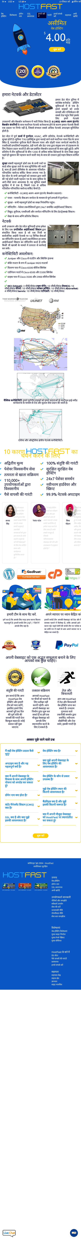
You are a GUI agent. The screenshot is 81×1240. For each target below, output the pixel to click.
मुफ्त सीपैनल (56, 940)
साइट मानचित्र (57, 984)
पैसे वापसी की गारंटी (59, 958)
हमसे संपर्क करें (58, 15)
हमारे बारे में (41, 15)
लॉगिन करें (77, 1)
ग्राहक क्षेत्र (55, 978)
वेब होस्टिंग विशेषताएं (59, 931)
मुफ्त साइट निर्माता (58, 934)
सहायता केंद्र (56, 975)
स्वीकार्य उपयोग (57, 903)
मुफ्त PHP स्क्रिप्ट (58, 937)
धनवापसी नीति (57, 910)
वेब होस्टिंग (3, 15)
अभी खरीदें (75, 15)
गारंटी (49, 15)
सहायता (68, 15)
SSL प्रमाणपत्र (30, 15)
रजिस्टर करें (65, 1)
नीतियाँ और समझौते (59, 900)
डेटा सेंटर (55, 955)
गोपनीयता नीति (57, 913)
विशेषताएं (13, 15)
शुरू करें (57, 49)
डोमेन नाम (21, 15)
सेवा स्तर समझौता (58, 916)
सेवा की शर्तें (56, 907)
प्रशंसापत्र (55, 961)
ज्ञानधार (54, 981)
